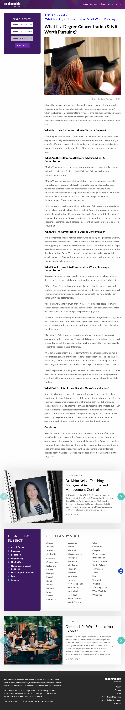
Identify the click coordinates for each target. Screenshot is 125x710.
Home (85, 4)
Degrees (93, 4)
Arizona (50, 546)
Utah (94, 576)
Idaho (49, 580)
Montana (72, 572)
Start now (22, 45)
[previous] (4, 496)
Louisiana (72, 543)
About (118, 687)
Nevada (71, 580)
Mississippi (73, 565)
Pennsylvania (98, 554)
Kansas (49, 595)
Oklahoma (97, 546)
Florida (49, 569)
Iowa (48, 592)
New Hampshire (75, 583)
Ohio (94, 543)
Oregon (96, 550)
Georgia (50, 573)
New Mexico (74, 591)
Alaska (49, 543)
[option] (62, 497)
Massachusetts (75, 554)
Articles (111, 4)
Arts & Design (17, 547)
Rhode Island (98, 557)
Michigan (72, 557)
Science (15, 580)
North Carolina (75, 598)
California (51, 554)
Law (13, 576)
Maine (71, 546)
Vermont (96, 580)
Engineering (17, 558)
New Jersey (73, 587)
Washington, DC (100, 587)
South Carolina (99, 561)
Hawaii (49, 577)
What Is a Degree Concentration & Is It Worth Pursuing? (80, 19)
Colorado (50, 558)
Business (15, 551)
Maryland (72, 550)
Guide (118, 4)
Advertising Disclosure (111, 697)
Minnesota (73, 561)
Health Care (17, 562)
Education (16, 554)
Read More (74, 514)
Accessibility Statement (111, 700)
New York (72, 595)
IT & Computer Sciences (22, 572)
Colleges (102, 4)
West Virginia (99, 591)
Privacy (118, 690)
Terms (118, 693)
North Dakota (74, 602)
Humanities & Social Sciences (21, 567)
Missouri (72, 569)
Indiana (50, 588)
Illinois (49, 584)
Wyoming (97, 595)
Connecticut (52, 562)
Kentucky (51, 599)
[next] (121, 496)
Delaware (51, 566)
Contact (117, 703)
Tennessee (97, 569)
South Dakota (98, 565)
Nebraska (72, 576)
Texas (95, 572)
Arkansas (50, 550)
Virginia (96, 583)
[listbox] (62, 497)
